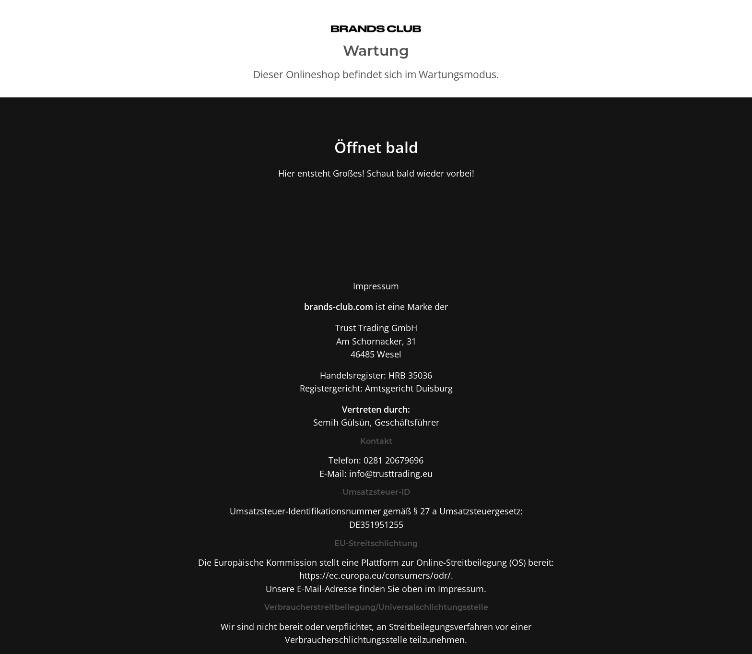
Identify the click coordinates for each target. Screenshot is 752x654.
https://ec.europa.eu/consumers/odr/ (375, 575)
